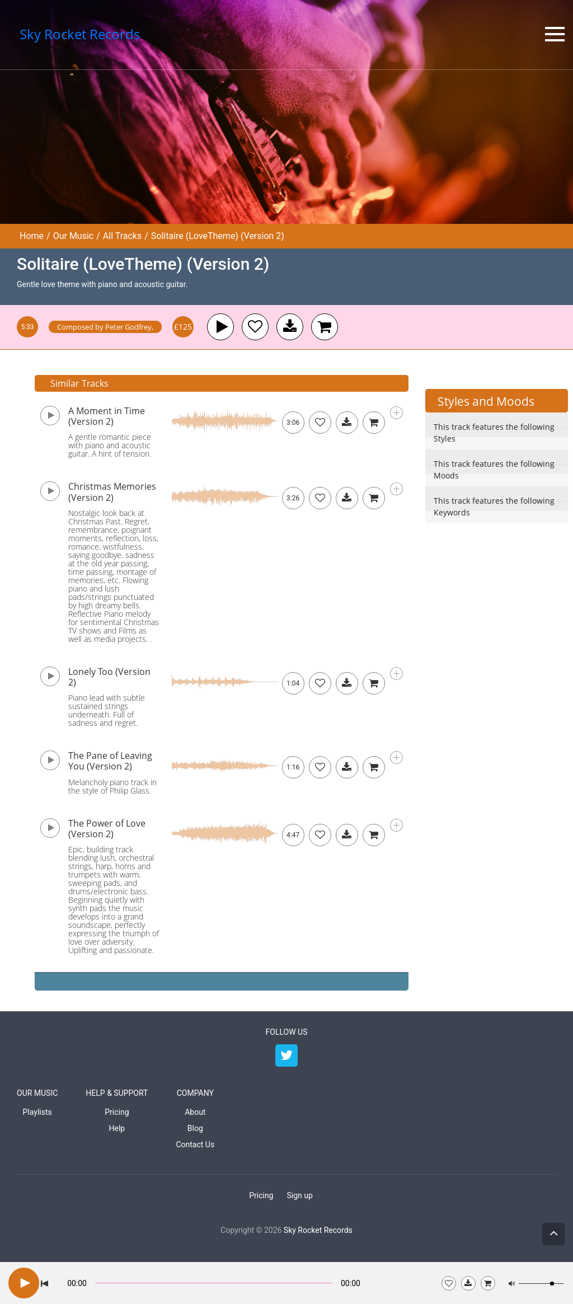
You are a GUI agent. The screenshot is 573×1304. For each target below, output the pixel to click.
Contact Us (195, 1144)
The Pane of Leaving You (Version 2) (110, 760)
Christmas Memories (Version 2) (112, 491)
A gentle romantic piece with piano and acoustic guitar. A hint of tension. (109, 445)
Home (32, 236)
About (195, 1112)
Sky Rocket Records (318, 1230)
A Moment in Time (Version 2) (106, 416)
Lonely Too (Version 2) (109, 676)
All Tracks (122, 236)
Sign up (299, 1195)
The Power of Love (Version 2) (106, 828)
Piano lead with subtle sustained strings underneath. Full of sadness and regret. (106, 710)
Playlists (37, 1112)
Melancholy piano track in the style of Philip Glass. (112, 786)
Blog (195, 1128)
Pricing (117, 1112)
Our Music (73, 236)
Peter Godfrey (128, 327)
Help (117, 1128)
